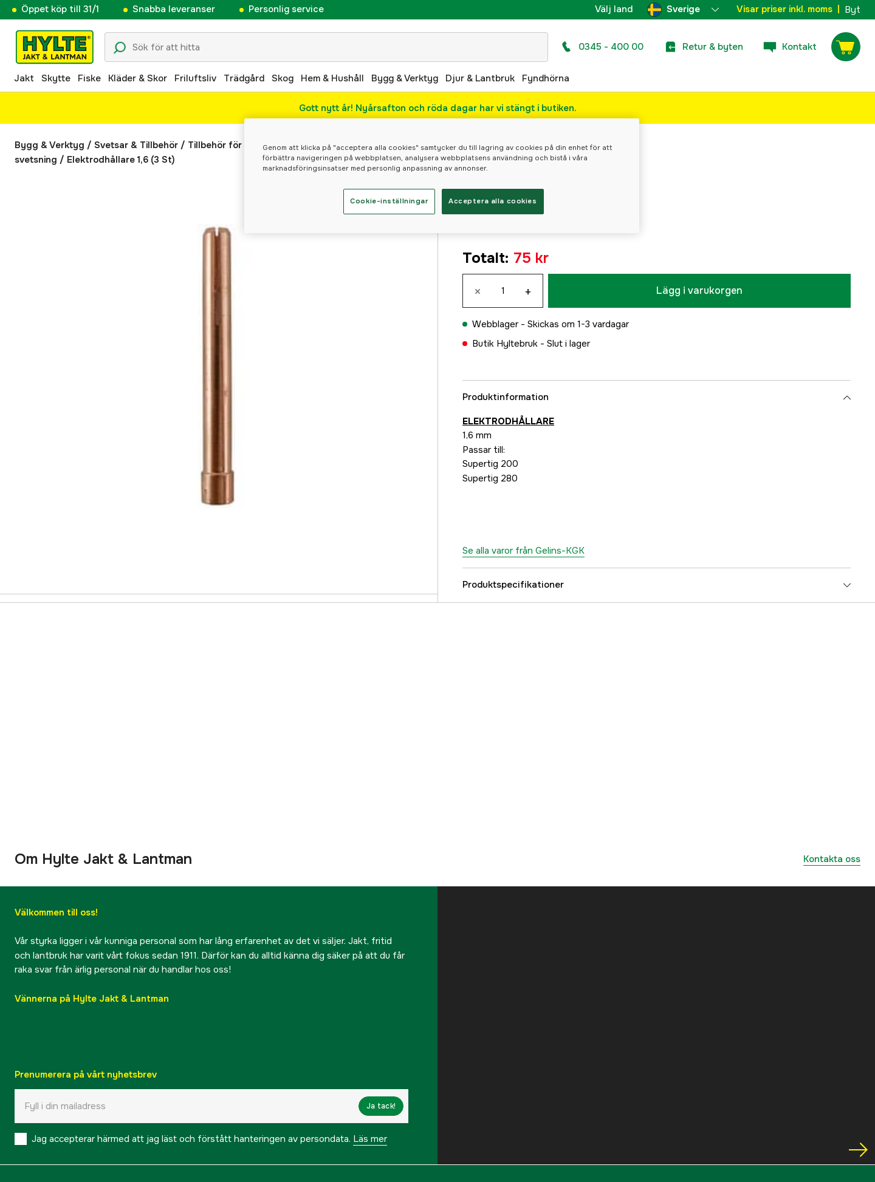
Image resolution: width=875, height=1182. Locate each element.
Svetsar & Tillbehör (136, 145)
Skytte (55, 78)
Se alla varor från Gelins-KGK (523, 551)
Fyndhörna (545, 78)
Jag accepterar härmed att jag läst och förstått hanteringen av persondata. (209, 1139)
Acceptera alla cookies (492, 201)
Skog (282, 78)
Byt (852, 10)
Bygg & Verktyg (404, 78)
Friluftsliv (195, 78)
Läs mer (370, 1139)
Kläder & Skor (137, 78)
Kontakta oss (831, 859)
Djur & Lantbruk (480, 78)
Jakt (24, 78)
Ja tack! (381, 1106)
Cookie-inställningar (389, 201)
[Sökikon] (119, 48)
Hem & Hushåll (332, 78)
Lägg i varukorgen (699, 290)
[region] (441, 175)
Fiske (89, 78)
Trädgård (244, 78)
